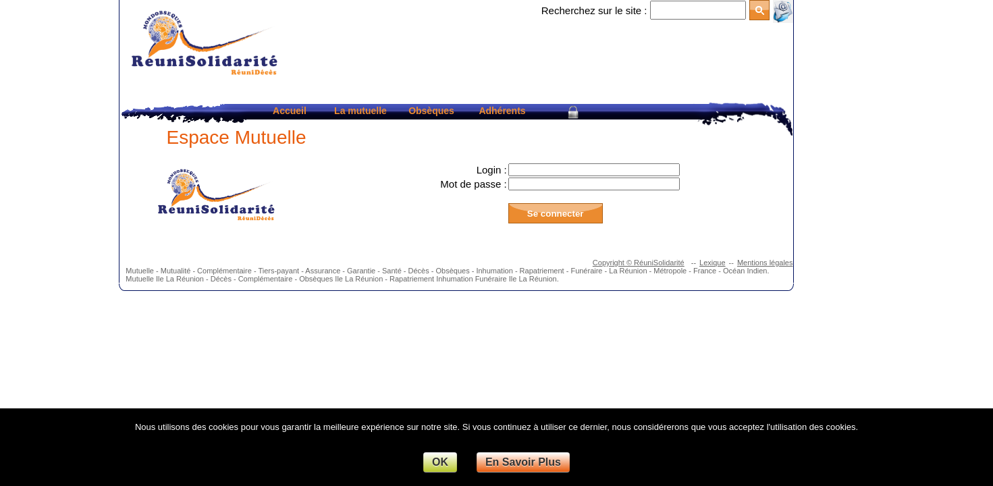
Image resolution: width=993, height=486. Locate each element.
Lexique (712, 263)
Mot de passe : (473, 184)
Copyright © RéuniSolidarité (639, 263)
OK (440, 462)
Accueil (289, 110)
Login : (492, 170)
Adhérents (502, 110)
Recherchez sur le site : (594, 10)
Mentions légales (765, 263)
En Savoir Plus (523, 462)
